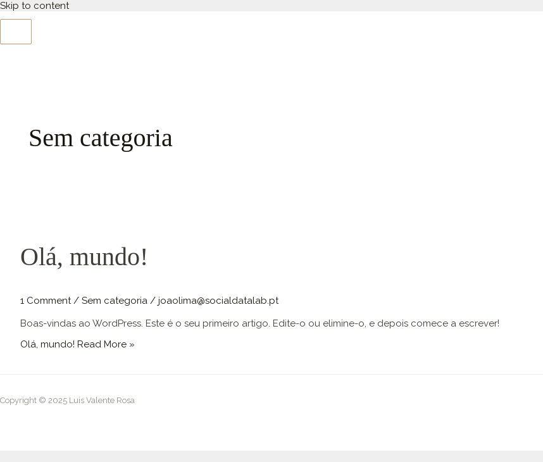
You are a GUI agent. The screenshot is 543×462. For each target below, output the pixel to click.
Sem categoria (114, 300)
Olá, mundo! (84, 256)
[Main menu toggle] (16, 31)
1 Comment (45, 300)
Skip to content (34, 5)
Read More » (77, 344)
